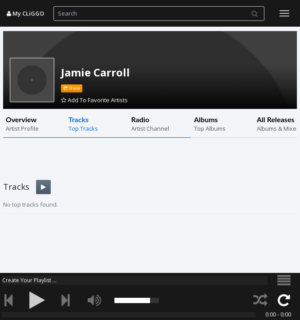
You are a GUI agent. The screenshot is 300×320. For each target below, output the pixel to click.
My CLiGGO (25, 13)
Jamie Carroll (95, 72)
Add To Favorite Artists (94, 100)
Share (72, 88)
